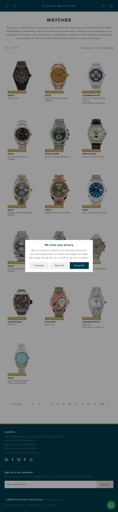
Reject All (59, 265)
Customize (39, 265)
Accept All (79, 265)
